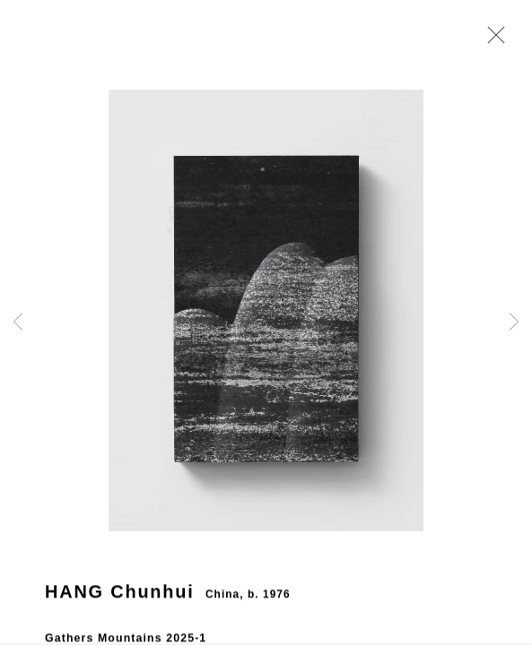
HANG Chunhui (120, 604)
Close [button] (497, 40)
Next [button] (514, 322)
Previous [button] (18, 322)
